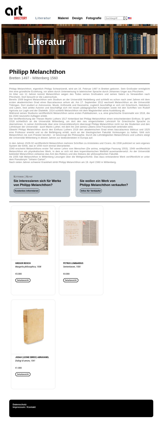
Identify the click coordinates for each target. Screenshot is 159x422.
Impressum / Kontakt (24, 407)
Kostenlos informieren (27, 190)
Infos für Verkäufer (91, 190)
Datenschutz (19, 404)
